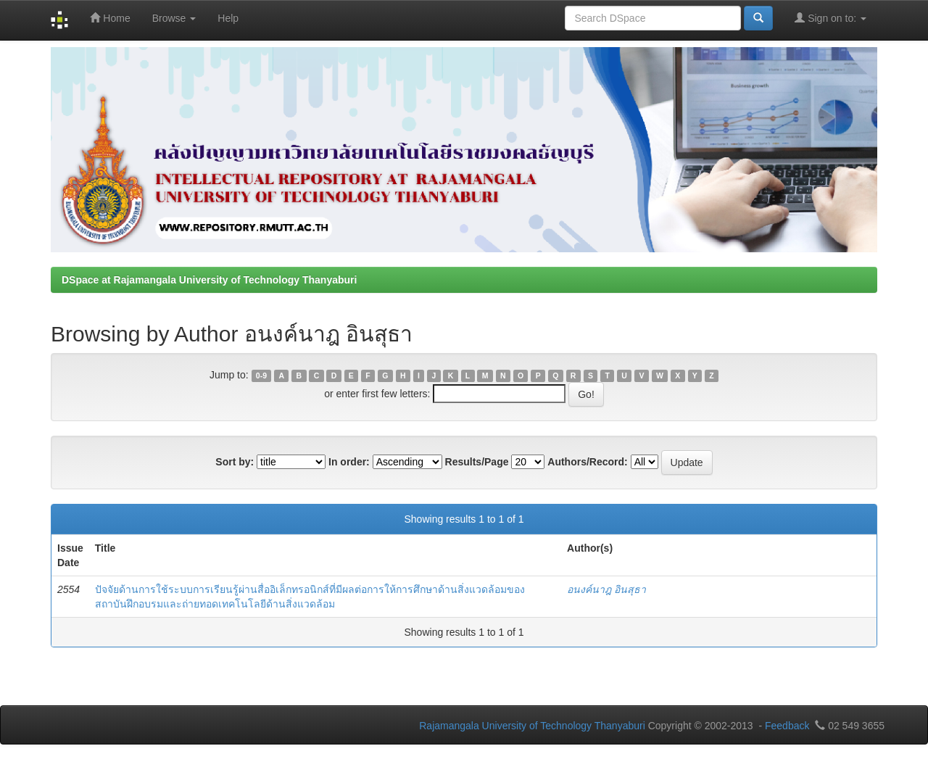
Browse (174, 18)
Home (110, 18)
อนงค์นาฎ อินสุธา (606, 589)
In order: (349, 462)
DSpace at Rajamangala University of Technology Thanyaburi (209, 280)
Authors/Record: (587, 462)
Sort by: (234, 462)
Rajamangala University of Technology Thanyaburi (532, 725)
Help (228, 18)
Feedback (787, 725)
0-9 (261, 375)
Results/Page (477, 462)
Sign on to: (830, 18)
